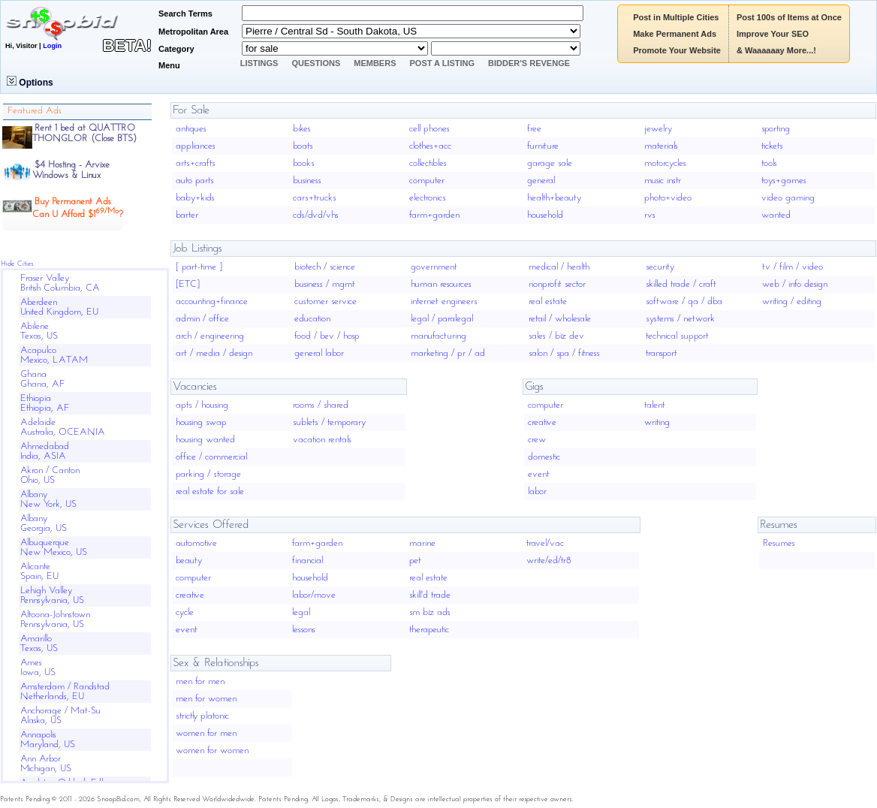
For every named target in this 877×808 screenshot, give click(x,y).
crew (537, 440)
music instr (662, 180)
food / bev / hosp (327, 336)
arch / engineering (210, 336)
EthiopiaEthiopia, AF (45, 403)
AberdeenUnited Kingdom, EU (59, 307)
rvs (649, 215)
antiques (191, 129)
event (539, 474)
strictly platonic (202, 716)
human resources (441, 284)
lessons (303, 630)
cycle (185, 612)
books (304, 163)
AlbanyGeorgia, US (43, 523)
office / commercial (211, 457)
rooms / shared (320, 405)
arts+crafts (195, 163)
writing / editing (791, 301)
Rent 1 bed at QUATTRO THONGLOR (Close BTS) (84, 133)
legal (301, 612)
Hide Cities (17, 264)
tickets (772, 146)
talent (654, 405)
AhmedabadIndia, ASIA (44, 451)
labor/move (314, 595)
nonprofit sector (557, 284)
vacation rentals (322, 440)
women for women (212, 750)
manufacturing (438, 336)
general (541, 180)
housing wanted (205, 440)
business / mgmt (324, 284)
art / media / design (214, 353)
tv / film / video (792, 267)
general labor (319, 353)
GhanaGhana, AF (42, 379)
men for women (206, 699)
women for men (206, 733)
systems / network (680, 319)
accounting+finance (212, 301)
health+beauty (554, 198)
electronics (427, 198)
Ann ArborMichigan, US (45, 763)
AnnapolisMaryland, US (47, 739)
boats (303, 146)
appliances (195, 146)
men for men (200, 681)
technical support (677, 336)
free (534, 129)
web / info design (794, 284)
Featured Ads (35, 111)
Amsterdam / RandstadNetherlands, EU (65, 691)
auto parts (195, 180)
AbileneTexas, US (39, 331)
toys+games (783, 180)
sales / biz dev (556, 336)
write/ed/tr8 (548, 560)
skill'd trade (430, 595)
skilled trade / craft (681, 284)
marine (422, 543)
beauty (189, 560)
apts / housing (202, 405)
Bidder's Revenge (529, 63)
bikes (302, 129)
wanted (776, 215)
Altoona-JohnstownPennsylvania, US (55, 619)
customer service (325, 301)
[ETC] (188, 284)
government (434, 267)
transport (661, 353)
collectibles (428, 163)
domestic (544, 457)
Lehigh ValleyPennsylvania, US (52, 595)
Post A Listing (442, 63)
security (660, 267)
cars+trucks (314, 198)
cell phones (429, 129)
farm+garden (434, 215)
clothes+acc (430, 146)
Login (52, 46)
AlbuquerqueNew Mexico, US (53, 547)
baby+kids (195, 198)
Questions (315, 63)
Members (375, 63)
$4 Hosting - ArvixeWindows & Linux (71, 170)
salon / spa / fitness (564, 353)
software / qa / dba (684, 301)
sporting (775, 129)
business (307, 180)
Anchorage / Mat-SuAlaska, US (60, 715)
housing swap (201, 422)
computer (427, 180)
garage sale (549, 163)
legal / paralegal (442, 319)
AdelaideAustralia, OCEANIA (62, 427)
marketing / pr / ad (448, 353)
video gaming (788, 198)
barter (187, 215)
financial (307, 560)
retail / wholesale (560, 319)
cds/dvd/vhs (316, 215)
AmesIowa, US (38, 667)
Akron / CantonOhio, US (50, 475)
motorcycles (665, 163)
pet (415, 560)
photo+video (668, 198)
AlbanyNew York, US (48, 499)
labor (537, 491)
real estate (548, 301)
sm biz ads (430, 612)
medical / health (559, 267)
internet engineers (444, 301)
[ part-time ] (199, 267)
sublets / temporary (329, 422)
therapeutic (429, 630)
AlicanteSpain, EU (39, 571)
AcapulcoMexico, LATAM (54, 355)
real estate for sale (210, 491)
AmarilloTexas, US (39, 643)
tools (769, 163)
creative (542, 422)
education (312, 319)
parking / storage (208, 474)
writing (657, 422)
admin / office (202, 319)
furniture (543, 146)
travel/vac (545, 543)
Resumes (779, 543)
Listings (259, 63)
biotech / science (324, 267)
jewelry (658, 129)
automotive (196, 543)
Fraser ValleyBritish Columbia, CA (60, 283)
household (545, 215)
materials (661, 146)
